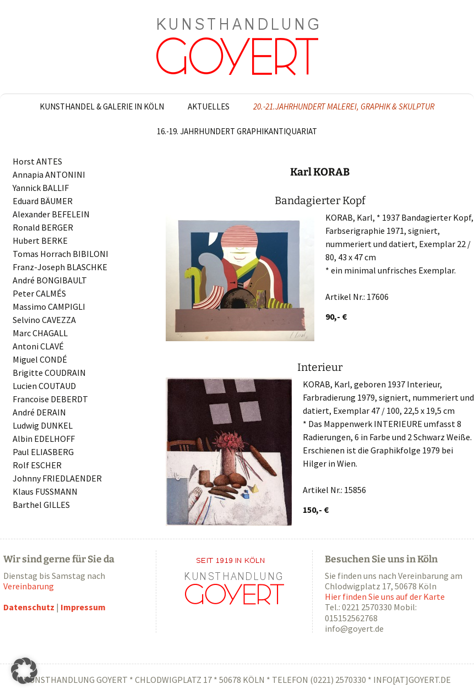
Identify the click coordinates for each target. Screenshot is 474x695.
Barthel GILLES (41, 504)
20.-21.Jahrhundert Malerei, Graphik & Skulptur (343, 106)
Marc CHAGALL (40, 332)
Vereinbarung (28, 586)
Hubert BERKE (40, 240)
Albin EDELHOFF (44, 438)
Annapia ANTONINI (49, 174)
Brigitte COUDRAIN (49, 372)
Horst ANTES (37, 161)
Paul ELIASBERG (43, 451)
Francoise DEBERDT (50, 398)
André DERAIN (39, 412)
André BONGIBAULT (50, 280)
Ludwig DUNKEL (43, 425)
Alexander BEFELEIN (51, 214)
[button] (24, 671)
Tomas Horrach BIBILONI (60, 253)
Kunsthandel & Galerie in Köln (102, 106)
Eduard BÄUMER (43, 200)
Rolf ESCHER (37, 464)
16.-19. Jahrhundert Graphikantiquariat (237, 131)
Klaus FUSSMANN (45, 491)
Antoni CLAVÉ (38, 346)
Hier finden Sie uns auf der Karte (385, 596)
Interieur (319, 367)
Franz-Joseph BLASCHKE (60, 266)
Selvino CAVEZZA (44, 319)
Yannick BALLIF (41, 187)
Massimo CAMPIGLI (49, 306)
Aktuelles (209, 106)
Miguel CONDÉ (40, 359)
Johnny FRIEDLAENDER (57, 478)
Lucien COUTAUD (44, 385)
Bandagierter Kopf (320, 200)
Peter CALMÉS (39, 293)
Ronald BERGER (43, 227)
